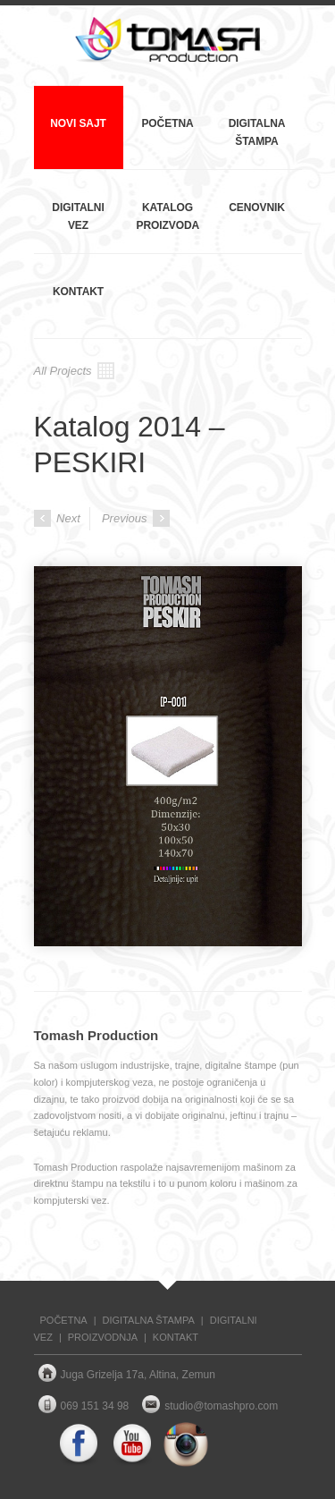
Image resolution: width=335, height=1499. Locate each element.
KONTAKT (175, 1337)
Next (57, 518)
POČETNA (64, 1320)
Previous (136, 518)
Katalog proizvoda (168, 216)
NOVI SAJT (78, 123)
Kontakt (78, 291)
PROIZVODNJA (103, 1337)
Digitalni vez (78, 216)
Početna (167, 123)
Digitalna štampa (257, 132)
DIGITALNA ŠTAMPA (149, 1320)
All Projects (74, 370)
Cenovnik (257, 207)
